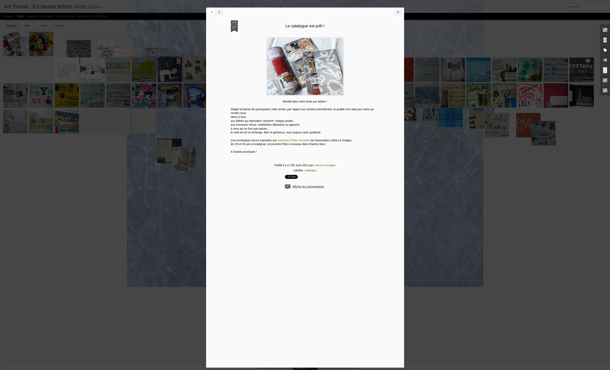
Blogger (336, 368)
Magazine (33, 16)
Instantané (82, 16)
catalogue (311, 170)
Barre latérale (65, 16)
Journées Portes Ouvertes (294, 140)
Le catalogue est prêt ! (305, 26)
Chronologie (99, 16)
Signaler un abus (349, 368)
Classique (8, 16)
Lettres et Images (324, 165)
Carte (20, 16)
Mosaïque (47, 16)
